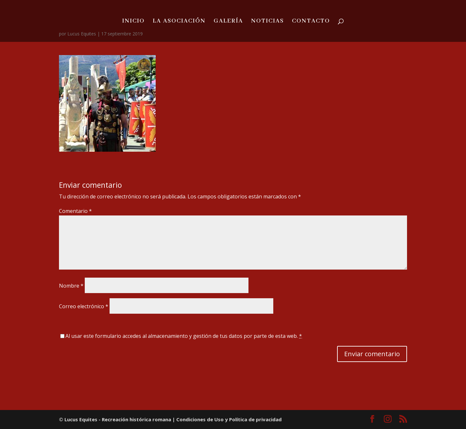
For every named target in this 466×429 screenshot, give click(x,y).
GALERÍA (228, 22)
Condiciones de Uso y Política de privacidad (229, 419)
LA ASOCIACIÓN (179, 22)
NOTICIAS (267, 22)
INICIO (133, 22)
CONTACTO (311, 22)
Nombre (71, 285)
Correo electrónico (83, 306)
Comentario (75, 210)
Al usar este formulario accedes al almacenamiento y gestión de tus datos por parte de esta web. (183, 335)
